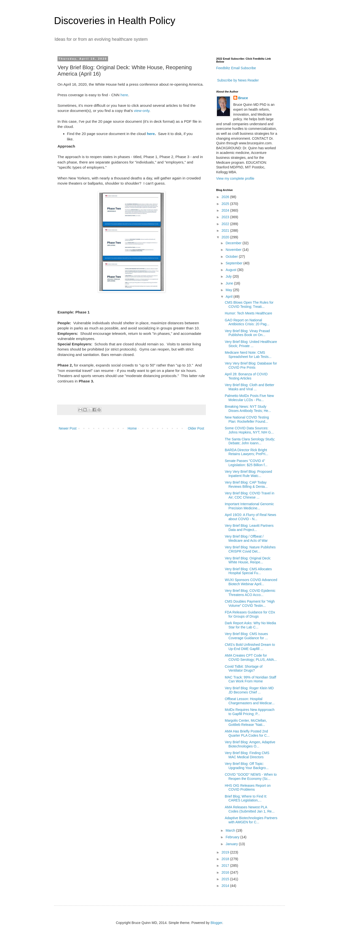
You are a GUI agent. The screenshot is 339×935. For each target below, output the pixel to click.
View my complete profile (235, 178)
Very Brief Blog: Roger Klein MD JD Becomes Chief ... (249, 690)
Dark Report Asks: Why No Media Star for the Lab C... (250, 625)
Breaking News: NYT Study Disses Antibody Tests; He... (248, 409)
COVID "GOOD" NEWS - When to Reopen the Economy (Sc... (251, 776)
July (229, 276)
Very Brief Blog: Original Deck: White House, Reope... (248, 560)
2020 (226, 237)
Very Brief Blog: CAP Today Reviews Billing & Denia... (246, 484)
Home (132, 428)
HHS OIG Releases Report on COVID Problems (248, 788)
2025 (226, 204)
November (234, 250)
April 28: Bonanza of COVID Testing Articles (246, 376)
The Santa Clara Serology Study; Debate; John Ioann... (250, 441)
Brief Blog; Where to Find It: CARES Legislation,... (246, 798)
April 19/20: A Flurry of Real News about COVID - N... (250, 517)
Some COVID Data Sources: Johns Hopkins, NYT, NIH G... (249, 430)
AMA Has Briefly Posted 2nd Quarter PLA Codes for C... (247, 733)
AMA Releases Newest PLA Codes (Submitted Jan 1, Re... (250, 809)
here (124, 95)
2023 (226, 217)
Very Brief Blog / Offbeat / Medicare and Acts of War (246, 538)
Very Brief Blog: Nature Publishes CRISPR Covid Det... (250, 549)
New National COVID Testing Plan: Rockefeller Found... (247, 419)
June (230, 283)
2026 (226, 197)
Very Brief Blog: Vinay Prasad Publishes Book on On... (247, 333)
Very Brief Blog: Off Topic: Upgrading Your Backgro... (246, 766)
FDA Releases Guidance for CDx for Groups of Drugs (250, 614)
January (232, 844)
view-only (141, 110)
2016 (226, 872)
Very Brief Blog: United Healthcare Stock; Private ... (251, 344)
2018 (226, 859)
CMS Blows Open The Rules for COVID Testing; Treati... (249, 304)
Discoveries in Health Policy (114, 20)
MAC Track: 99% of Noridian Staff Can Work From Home (250, 679)
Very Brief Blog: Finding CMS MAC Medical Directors (247, 755)
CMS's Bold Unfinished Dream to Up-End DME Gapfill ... (250, 647)
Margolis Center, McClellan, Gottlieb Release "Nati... (246, 722)
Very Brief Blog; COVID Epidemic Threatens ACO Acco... (250, 593)
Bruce (243, 98)
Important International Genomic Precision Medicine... (249, 506)
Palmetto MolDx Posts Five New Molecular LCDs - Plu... (249, 398)
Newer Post (67, 428)
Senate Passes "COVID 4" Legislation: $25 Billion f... (246, 463)
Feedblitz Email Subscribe (236, 68)
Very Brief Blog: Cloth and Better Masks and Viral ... (249, 387)
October (232, 256)
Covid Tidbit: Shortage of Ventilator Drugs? (243, 668)
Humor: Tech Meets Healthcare (248, 313)
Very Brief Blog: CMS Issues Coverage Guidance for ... (246, 636)
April (229, 296)
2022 (226, 224)
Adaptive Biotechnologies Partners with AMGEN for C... (251, 820)
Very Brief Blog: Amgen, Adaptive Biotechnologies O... (250, 744)
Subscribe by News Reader (237, 80)
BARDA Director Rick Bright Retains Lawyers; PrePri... (246, 452)
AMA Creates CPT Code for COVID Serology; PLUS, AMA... (251, 657)
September (234, 263)
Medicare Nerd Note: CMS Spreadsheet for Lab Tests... (248, 355)
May (229, 290)
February (233, 837)
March (231, 830)
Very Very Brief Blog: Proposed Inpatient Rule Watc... (248, 474)
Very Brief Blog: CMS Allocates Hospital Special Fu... (248, 571)
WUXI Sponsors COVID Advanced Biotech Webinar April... (251, 582)
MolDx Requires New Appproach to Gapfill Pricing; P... (249, 712)
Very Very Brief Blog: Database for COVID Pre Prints (251, 365)
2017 (226, 865)
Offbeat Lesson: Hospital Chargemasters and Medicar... (250, 701)
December (234, 243)
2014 (226, 886)
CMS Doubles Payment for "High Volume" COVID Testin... (250, 603)
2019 (226, 852)
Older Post (196, 428)
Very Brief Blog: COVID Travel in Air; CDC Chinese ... (249, 495)
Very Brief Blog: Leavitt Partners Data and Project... (249, 528)
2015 (226, 879)
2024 (226, 210)
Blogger (216, 923)
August (231, 270)
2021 (226, 230)
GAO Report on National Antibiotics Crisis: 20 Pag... (247, 322)
